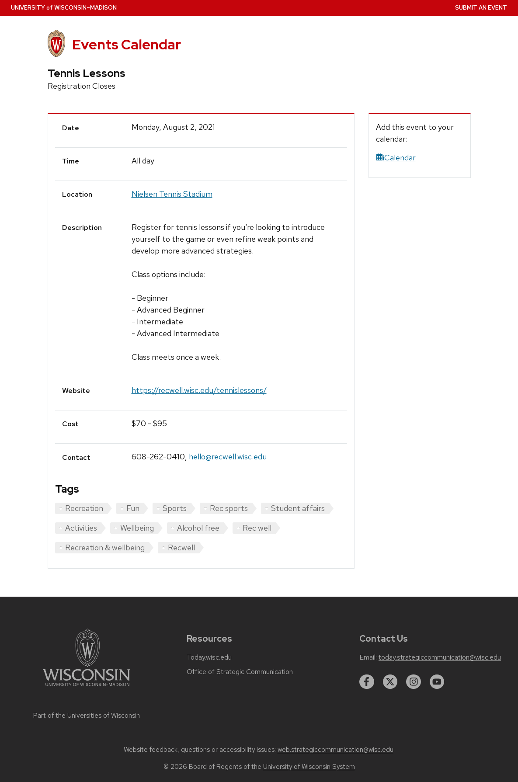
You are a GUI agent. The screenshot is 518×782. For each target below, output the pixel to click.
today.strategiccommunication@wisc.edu (440, 657)
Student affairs (298, 508)
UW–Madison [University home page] (64, 7)
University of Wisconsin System (309, 766)
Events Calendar (126, 44)
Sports (175, 508)
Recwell (181, 547)
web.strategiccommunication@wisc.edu (335, 749)
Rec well (257, 528)
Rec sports (229, 508)
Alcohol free (198, 528)
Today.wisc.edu (209, 657)
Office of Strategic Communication (240, 671)
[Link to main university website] (86, 687)
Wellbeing (137, 528)
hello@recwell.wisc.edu (228, 457)
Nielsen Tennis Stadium (172, 194)
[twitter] (390, 681)
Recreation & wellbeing (105, 547)
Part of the (86, 715)
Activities (81, 528)
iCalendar (396, 158)
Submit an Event (481, 7)
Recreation (84, 508)
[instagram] (413, 681)
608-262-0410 (158, 457)
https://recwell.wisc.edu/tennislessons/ (199, 390)
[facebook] (366, 681)
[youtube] (437, 681)
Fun (132, 508)
